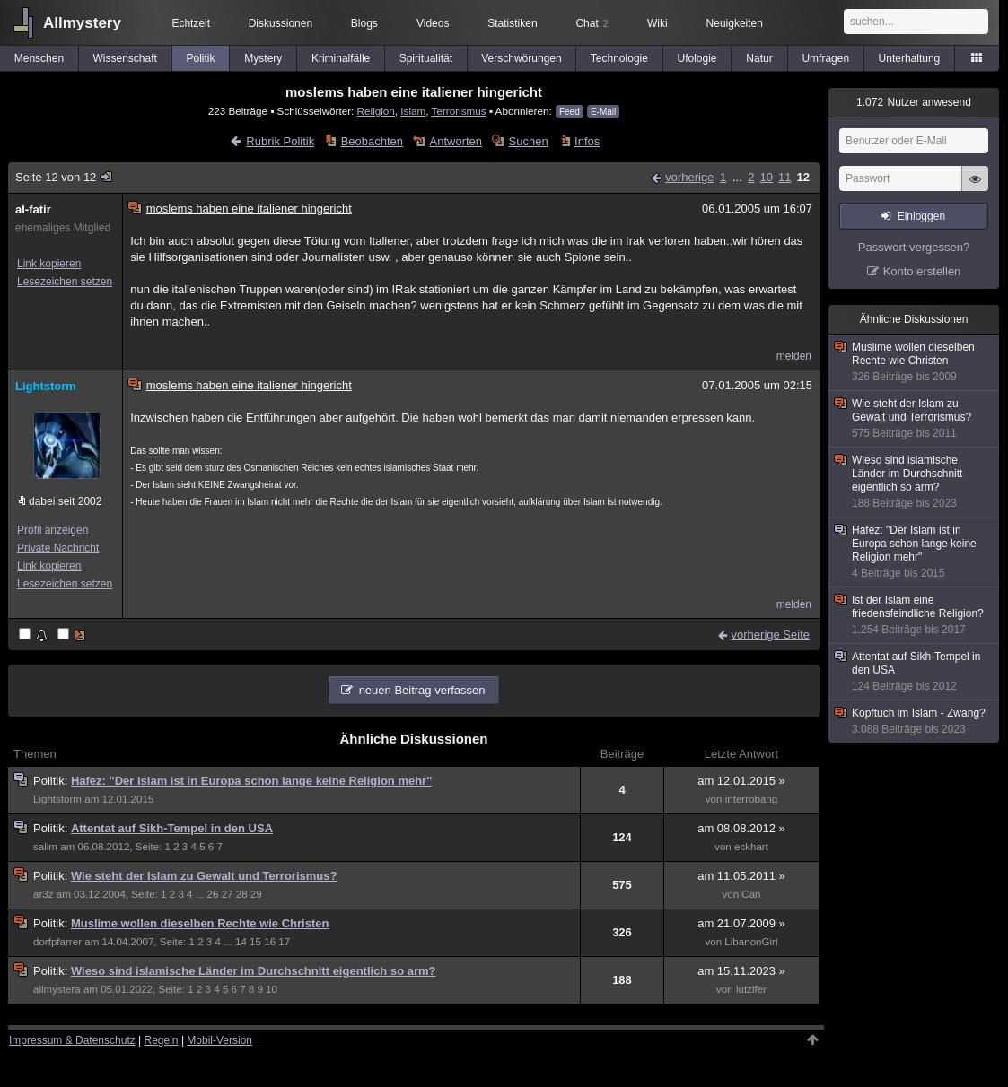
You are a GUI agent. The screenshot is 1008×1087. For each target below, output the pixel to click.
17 (284, 941)
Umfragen (825, 58)
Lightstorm (45, 386)
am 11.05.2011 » (741, 876)
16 (270, 941)
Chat (591, 23)
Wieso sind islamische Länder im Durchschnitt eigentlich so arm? (253, 971)
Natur (759, 58)
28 (242, 894)
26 (213, 894)
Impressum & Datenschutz (72, 1040)
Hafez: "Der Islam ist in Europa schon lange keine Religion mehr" (251, 780)
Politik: (52, 780)
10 (766, 177)
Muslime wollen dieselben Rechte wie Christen (200, 923)
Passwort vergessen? (913, 247)
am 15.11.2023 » (741, 971)
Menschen (39, 58)
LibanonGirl (750, 941)
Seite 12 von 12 (64, 177)
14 (241, 941)
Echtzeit (190, 23)
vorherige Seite (771, 634)
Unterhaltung (910, 58)
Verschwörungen (521, 58)
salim (45, 846)
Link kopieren (49, 263)
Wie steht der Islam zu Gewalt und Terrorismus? (204, 876)
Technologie (619, 58)
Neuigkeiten (734, 23)
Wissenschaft (125, 58)
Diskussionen (280, 23)
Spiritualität (425, 58)
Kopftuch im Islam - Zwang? (915, 721)
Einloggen (921, 216)
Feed (569, 112)
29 (256, 894)
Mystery (263, 58)
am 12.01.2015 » (741, 780)
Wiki (657, 23)
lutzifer (751, 989)
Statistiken (512, 23)
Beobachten (372, 141)
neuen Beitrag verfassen (422, 690)
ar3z (43, 894)
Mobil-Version (219, 1040)
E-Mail (603, 112)
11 (784, 177)
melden (793, 356)
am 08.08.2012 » (741, 828)
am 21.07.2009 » (741, 923)
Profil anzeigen (52, 530)
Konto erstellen (922, 271)
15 (255, 941)
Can (750, 894)
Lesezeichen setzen (64, 281)
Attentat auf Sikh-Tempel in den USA (172, 828)
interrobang (751, 799)
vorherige (689, 177)
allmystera (57, 989)
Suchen (528, 141)
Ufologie (696, 58)
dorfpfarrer (57, 941)
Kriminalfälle (340, 58)
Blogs (364, 23)
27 (227, 894)
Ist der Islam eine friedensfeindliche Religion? (915, 615)
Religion (376, 111)
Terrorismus (459, 111)
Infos (587, 141)
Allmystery (82, 22)
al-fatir (33, 209)
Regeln (162, 1040)
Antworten (456, 141)
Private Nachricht (58, 548)
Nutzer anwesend (913, 102)
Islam (412, 111)
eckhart (751, 846)
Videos (432, 23)
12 (803, 177)
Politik (200, 58)
